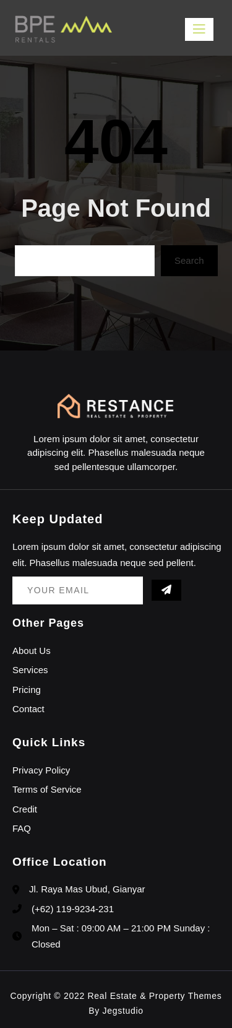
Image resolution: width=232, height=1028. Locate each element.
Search (189, 260)
